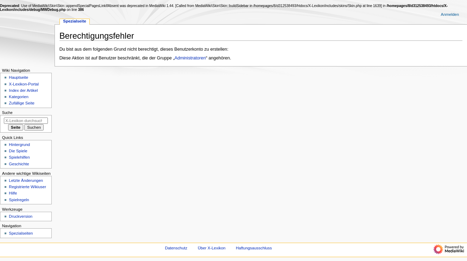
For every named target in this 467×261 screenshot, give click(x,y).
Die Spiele (18, 151)
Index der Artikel (23, 90)
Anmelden (450, 14)
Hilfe (13, 193)
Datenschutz (176, 248)
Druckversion (20, 216)
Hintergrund (19, 144)
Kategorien (18, 97)
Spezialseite (74, 21)
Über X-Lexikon (212, 248)
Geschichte (19, 164)
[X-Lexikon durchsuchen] (26, 120)
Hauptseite (18, 77)
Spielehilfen (19, 157)
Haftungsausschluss (254, 248)
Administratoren (190, 58)
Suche (7, 112)
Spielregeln (19, 200)
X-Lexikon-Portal (24, 84)
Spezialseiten (21, 233)
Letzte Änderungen (26, 180)
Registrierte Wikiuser (27, 187)
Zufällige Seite (21, 103)
